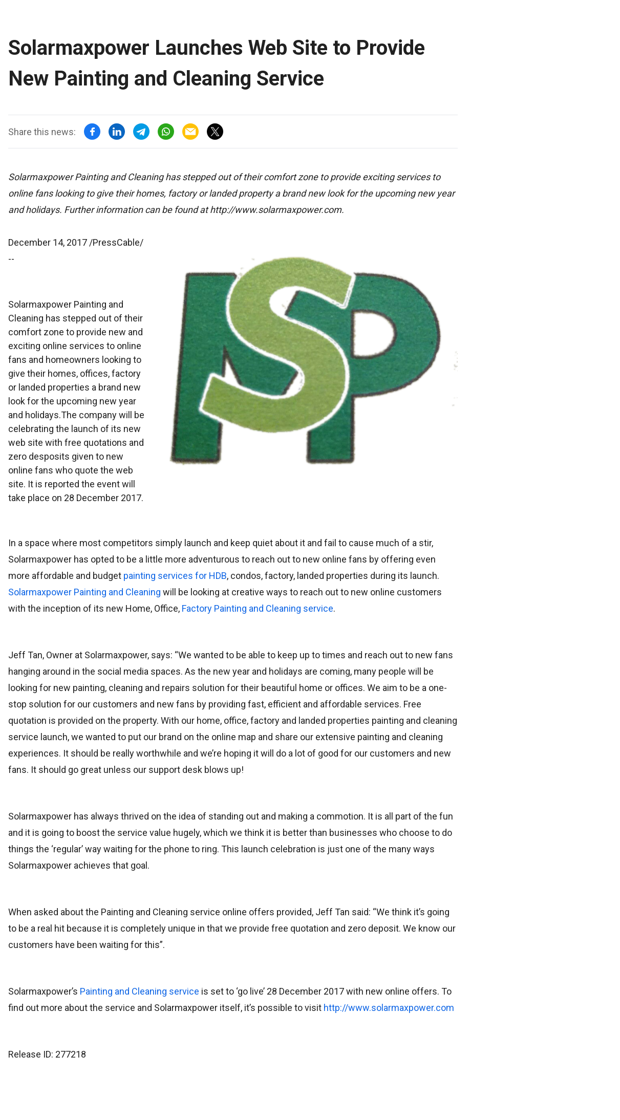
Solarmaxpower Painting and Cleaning (84, 592)
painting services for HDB (175, 575)
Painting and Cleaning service (139, 991)
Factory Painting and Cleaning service (257, 608)
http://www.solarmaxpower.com (389, 1007)
